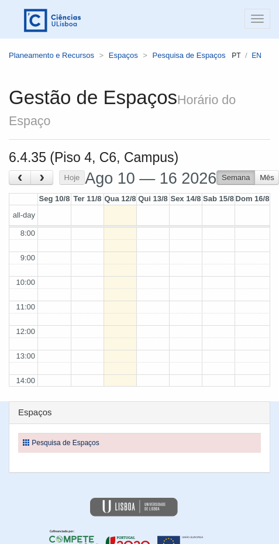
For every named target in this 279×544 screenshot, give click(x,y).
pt (236, 55)
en (256, 55)
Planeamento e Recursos (51, 55)
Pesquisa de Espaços (189, 55)
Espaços (123, 55)
